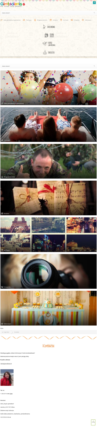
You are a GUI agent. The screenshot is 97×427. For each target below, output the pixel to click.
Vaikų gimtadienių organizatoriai (12, 20)
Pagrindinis (5, 332)
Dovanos (55, 20)
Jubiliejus (49, 52)
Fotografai (76, 20)
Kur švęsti (65, 20)
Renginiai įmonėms (42, 20)
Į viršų (93, 421)
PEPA (1, 328)
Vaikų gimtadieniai (49, 44)
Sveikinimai (49, 27)
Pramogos (29, 20)
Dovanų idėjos (49, 35)
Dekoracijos (88, 20)
